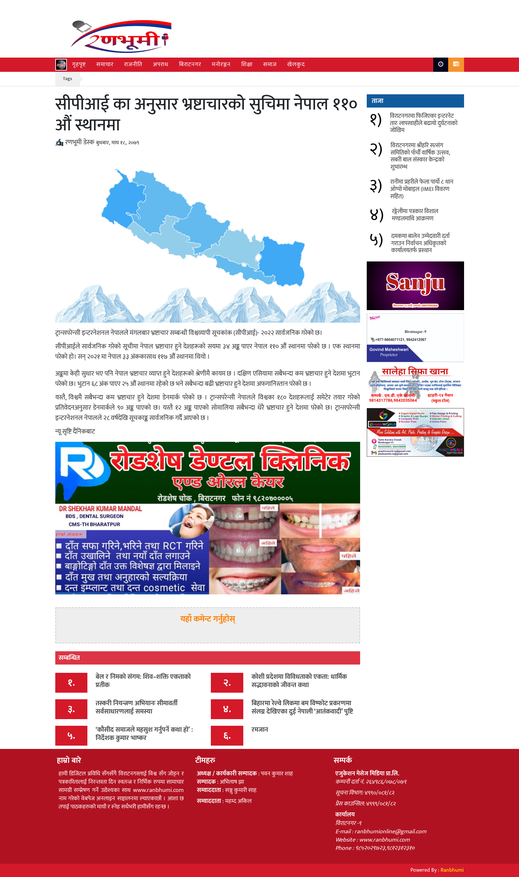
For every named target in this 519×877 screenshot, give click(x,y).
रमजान (260, 729)
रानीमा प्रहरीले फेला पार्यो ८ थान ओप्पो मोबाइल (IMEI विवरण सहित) (421, 189)
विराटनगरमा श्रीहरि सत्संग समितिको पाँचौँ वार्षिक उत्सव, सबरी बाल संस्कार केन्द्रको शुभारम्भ (420, 156)
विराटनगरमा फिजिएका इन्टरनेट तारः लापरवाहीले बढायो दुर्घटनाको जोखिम (423, 123)
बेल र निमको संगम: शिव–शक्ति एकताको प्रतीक (143, 681)
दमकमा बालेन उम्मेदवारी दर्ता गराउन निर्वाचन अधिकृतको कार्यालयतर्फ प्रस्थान (420, 243)
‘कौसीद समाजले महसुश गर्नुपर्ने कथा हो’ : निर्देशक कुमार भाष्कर (144, 734)
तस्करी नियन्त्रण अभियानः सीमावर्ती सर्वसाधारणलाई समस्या (136, 707)
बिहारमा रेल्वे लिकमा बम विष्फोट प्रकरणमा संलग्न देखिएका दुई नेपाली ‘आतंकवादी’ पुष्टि (302, 707)
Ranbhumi (452, 870)
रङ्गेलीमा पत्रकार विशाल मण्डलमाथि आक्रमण (415, 215)
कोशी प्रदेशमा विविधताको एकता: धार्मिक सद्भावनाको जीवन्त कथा (299, 681)
